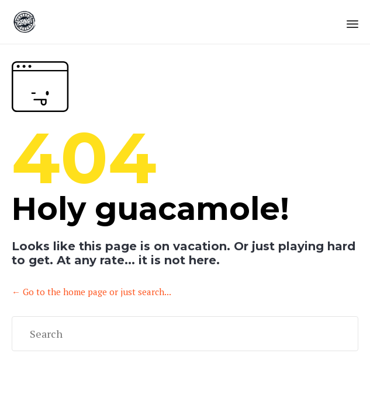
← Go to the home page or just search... (91, 292)
